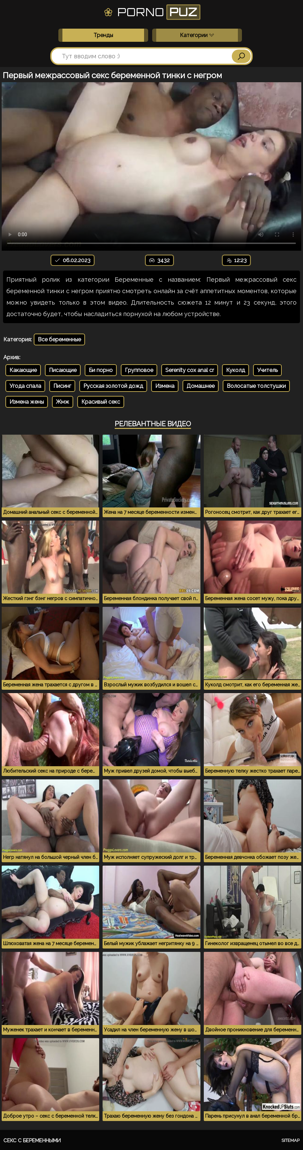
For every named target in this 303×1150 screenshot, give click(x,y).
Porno (151, 12)
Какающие (23, 370)
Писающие (63, 370)
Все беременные (59, 339)
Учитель (267, 370)
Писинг (62, 386)
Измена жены (26, 402)
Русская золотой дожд (113, 386)
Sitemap (290, 1140)
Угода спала (25, 386)
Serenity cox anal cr (189, 370)
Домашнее (201, 386)
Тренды (103, 35)
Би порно (101, 370)
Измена (164, 386)
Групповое (139, 370)
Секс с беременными (32, 1141)
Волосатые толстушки (256, 386)
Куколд (235, 370)
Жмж (62, 402)
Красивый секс (100, 402)
